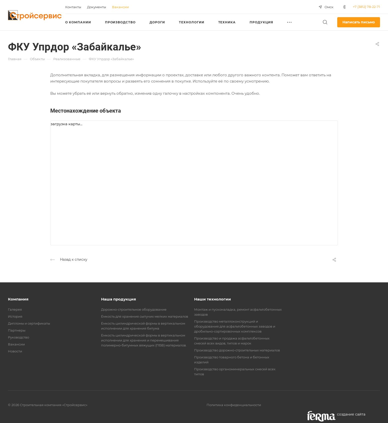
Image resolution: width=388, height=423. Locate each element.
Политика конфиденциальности (234, 405)
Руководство (18, 337)
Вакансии (16, 344)
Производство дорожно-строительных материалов (237, 350)
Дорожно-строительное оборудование (133, 309)
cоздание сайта (351, 414)
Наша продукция (118, 299)
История (15, 316)
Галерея (15, 309)
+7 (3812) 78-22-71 (366, 7)
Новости (15, 351)
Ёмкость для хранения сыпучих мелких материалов (144, 316)
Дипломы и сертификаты (29, 323)
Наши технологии (212, 299)
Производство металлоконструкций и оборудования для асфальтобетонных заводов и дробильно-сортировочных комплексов (234, 326)
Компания (18, 299)
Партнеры (16, 330)
